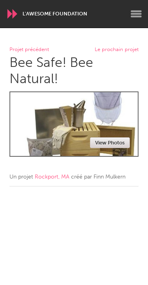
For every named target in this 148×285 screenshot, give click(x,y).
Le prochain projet (117, 49)
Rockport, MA (52, 176)
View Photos (110, 143)
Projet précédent (29, 49)
